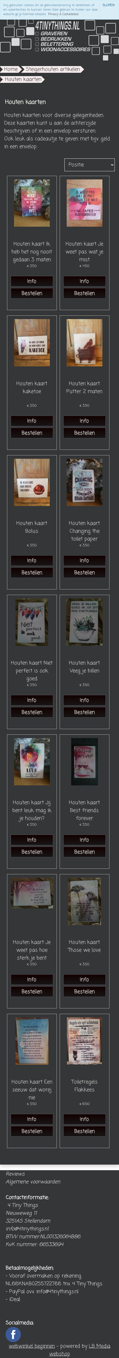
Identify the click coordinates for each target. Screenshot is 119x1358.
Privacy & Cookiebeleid (63, 14)
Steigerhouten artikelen (53, 69)
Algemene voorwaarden (33, 1182)
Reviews (15, 1174)
